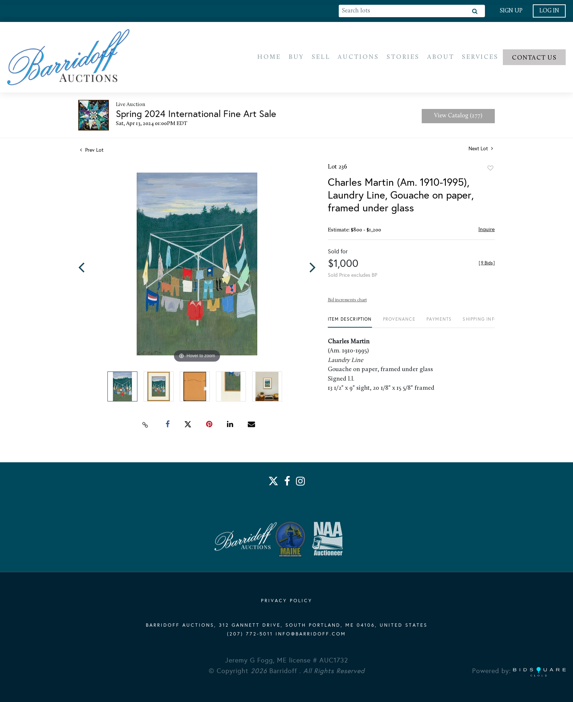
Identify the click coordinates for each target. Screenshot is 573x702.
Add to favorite (490, 169)
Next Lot (480, 150)
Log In (549, 11)
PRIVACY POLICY (286, 601)
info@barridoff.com (311, 634)
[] (487, 264)
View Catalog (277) (458, 117)
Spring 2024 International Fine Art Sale (196, 115)
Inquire (486, 230)
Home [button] (269, 57)
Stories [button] (403, 57)
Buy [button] (296, 57)
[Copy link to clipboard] (145, 425)
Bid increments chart (347, 301)
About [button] (440, 57)
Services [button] (480, 57)
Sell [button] (321, 57)
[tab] (350, 323)
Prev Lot (91, 151)
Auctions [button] (358, 57)
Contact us (534, 58)
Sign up (511, 11)
